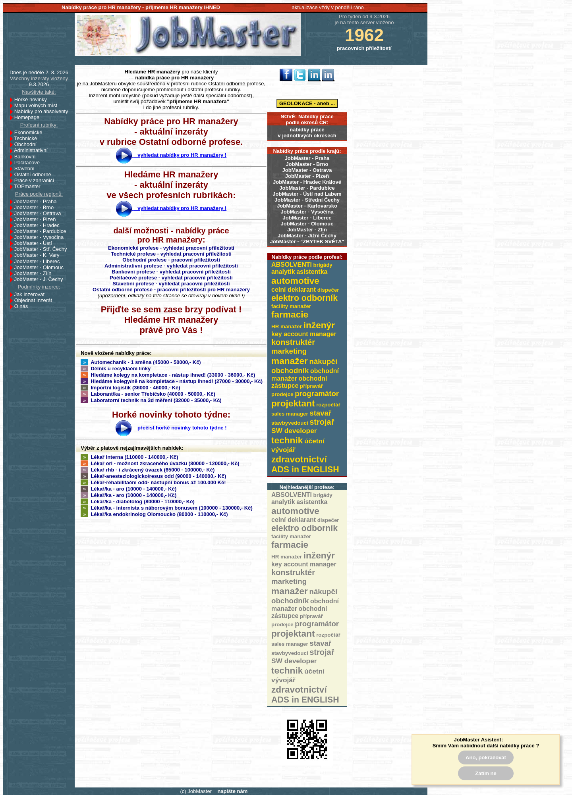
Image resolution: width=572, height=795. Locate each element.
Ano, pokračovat (486, 757)
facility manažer (291, 306)
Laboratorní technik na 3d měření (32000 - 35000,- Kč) (151, 400)
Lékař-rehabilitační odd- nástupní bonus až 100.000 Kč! (153, 482)
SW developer (294, 431)
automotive (295, 280)
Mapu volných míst (38, 105)
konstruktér (293, 342)
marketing (289, 351)
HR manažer (286, 326)
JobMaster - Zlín (307, 230)
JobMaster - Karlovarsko (307, 206)
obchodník (290, 370)
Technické (27, 138)
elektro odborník (304, 298)
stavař (320, 413)
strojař (321, 422)
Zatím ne (485, 773)
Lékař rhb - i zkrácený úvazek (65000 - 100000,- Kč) (147, 470)
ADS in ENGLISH (305, 469)
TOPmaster (29, 186)
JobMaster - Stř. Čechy (43, 249)
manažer (289, 361)
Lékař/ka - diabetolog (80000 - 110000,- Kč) (138, 501)
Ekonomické (30, 132)
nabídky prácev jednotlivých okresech (307, 133)
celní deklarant (293, 289)
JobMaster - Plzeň (307, 176)
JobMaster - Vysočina (306, 212)
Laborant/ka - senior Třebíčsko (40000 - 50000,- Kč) (148, 394)
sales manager (289, 414)
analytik (283, 271)
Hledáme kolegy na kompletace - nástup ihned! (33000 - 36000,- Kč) (168, 375)
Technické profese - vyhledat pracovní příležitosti (171, 254)
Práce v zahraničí (36, 180)
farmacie (289, 314)
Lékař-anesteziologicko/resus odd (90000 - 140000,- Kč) (153, 476)
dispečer (328, 290)
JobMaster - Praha (307, 158)
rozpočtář (328, 405)
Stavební (26, 168)
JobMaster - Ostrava (307, 170)
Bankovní (27, 157)
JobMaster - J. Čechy (41, 279)
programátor (317, 393)
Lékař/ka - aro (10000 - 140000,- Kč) (128, 489)
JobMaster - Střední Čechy (307, 200)
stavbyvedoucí (289, 423)
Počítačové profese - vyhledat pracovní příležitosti (171, 278)
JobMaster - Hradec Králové (307, 182)
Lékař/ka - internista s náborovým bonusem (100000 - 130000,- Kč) (167, 508)
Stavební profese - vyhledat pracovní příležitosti (171, 284)
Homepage (29, 117)
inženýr (319, 325)
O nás (21, 306)
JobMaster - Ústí (35, 243)
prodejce (282, 394)
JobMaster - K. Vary (39, 255)
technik (287, 440)
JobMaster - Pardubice (306, 188)
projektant (293, 403)
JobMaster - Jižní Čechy (307, 236)
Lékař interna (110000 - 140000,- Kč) (129, 457)
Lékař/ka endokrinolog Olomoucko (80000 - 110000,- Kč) (154, 514)
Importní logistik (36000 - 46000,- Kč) (130, 388)
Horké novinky (32, 99)
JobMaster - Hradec (39, 225)
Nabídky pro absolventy (41, 111)
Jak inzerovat (31, 294)
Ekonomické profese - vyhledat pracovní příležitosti (171, 248)
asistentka (311, 271)
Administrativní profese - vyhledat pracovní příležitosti (171, 266)
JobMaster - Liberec (307, 218)
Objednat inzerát (35, 300)
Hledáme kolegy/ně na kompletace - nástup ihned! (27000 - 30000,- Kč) (172, 381)
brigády (322, 265)
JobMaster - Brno (307, 164)
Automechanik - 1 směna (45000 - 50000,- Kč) (141, 362)
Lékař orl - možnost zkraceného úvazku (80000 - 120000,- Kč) (160, 463)
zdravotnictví (299, 459)
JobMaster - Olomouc (307, 224)
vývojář (283, 450)
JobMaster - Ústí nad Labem (306, 194)
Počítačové (29, 163)
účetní (314, 441)
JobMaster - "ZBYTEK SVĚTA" (307, 241)
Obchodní (27, 144)
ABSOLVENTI (291, 264)
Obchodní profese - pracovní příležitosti (171, 260)
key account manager (303, 334)
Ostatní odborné (35, 174)
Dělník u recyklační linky (116, 369)
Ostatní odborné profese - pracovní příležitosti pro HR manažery (171, 290)
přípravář (311, 386)
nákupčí (323, 361)
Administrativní (33, 150)
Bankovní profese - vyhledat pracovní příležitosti (171, 272)
